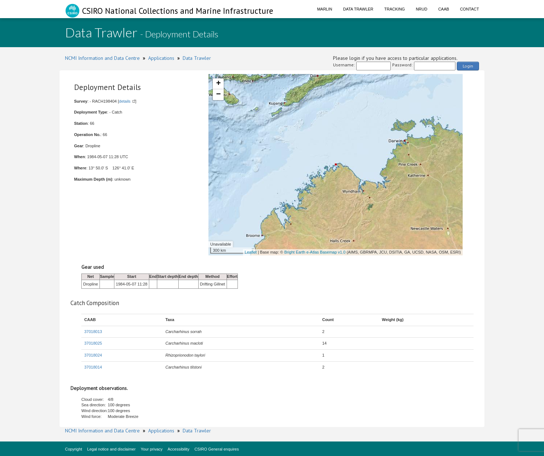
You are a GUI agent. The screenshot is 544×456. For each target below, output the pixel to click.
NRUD (421, 9)
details (125, 101)
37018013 (93, 331)
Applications (161, 58)
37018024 (93, 355)
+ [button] (218, 83)
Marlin (324, 9)
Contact (469, 9)
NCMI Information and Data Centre (102, 58)
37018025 (93, 343)
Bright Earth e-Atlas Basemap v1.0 (315, 252)
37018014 (93, 367)
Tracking (394, 9)
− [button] (218, 94)
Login (468, 66)
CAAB (443, 9)
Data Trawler (358, 9)
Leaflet (251, 252)
